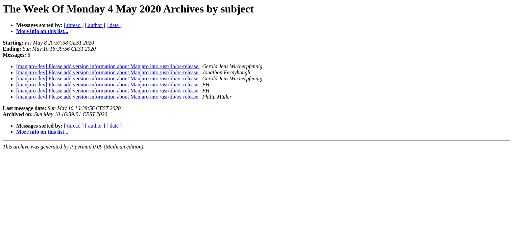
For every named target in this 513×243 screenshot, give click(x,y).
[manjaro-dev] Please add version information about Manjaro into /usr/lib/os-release (108, 66)
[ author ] (95, 25)
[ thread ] (74, 25)
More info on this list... (42, 31)
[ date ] (114, 25)
